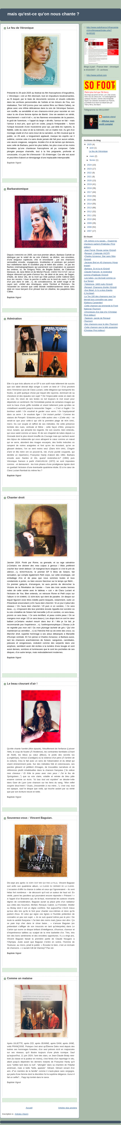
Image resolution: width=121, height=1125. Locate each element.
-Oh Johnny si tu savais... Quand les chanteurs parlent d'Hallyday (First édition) (100, 244)
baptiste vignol (109, 117)
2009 (89, 223)
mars (92, 156)
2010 (89, 219)
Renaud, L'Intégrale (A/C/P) (97, 253)
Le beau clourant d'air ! (22, 683)
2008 (89, 227)
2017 (89, 192)
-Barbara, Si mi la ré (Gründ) (97, 269)
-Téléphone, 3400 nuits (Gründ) (98, 284)
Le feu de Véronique (20, 27)
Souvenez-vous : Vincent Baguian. (29, 817)
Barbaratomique (17, 188)
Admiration (14, 318)
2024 (89, 165)
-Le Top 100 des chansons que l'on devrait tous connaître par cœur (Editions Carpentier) (100, 299)
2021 (89, 177)
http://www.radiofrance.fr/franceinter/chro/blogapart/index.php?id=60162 (102, 30)
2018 (89, 188)
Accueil (29, 1108)
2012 (89, 211)
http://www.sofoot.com (96, 75)
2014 (89, 204)
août (92, 148)
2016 (89, 196)
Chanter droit (16, 497)
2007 (89, 231)
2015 (89, 200)
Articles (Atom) (21, 1114)
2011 (89, 215)
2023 (89, 169)
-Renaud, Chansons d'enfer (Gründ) (100, 287)
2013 (89, 208)
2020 (89, 180)
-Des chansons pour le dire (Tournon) (101, 324)
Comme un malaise (19, 978)
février (93, 160)
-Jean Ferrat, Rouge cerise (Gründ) (100, 250)
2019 (89, 184)
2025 (89, 144)
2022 (89, 173)
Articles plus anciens (67, 1108)
